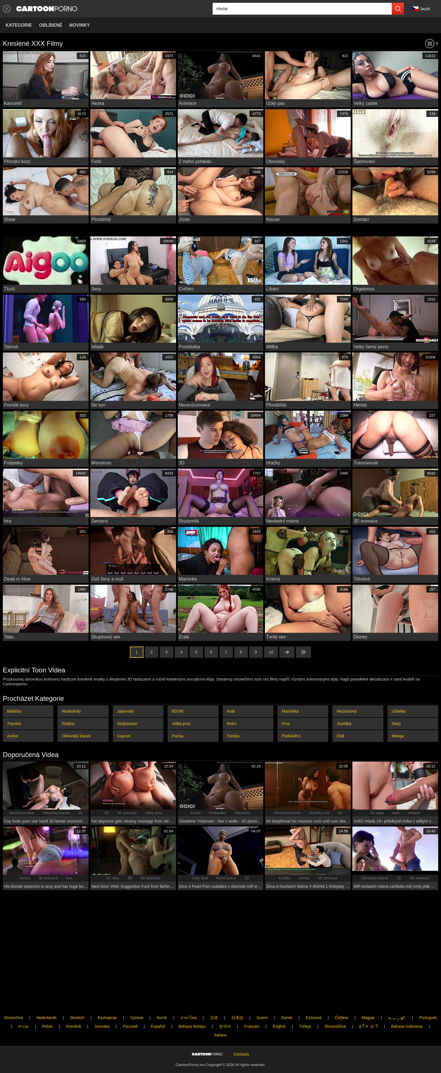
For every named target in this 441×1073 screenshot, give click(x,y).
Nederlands (47, 999)
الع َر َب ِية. (397, 999)
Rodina (68, 723)
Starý (396, 723)
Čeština (341, 999)
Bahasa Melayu (192, 1008)
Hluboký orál (319, 813)
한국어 (225, 1008)
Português (428, 999)
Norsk (162, 999)
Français (251, 1008)
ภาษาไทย (188, 999)
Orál (340, 736)
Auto (396, 813)
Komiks (284, 878)
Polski (47, 1008)
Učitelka (399, 711)
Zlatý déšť (200, 878)
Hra (69, 878)
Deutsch (77, 999)
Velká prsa (181, 723)
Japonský (125, 711)
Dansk (286, 999)
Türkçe (305, 1008)
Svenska (102, 1008)
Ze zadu (377, 813)
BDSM (177, 711)
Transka (14, 723)
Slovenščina (335, 1008)
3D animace (127, 813)
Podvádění (291, 736)
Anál (231, 711)
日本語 (237, 999)
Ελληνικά (313, 999)
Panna (177, 736)
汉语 (214, 999)
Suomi (262, 999)
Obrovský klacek (76, 736)
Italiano (220, 1016)
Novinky (79, 25)
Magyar (368, 999)
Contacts (241, 1045)
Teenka (233, 736)
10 (271, 652)
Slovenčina (13, 999)
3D (80, 813)
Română (73, 1008)
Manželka (290, 711)
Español (158, 1008)
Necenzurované (21, 813)
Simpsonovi (127, 723)
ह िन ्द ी (368, 1008)
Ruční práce (226, 878)
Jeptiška (344, 723)
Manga (398, 736)
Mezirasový (347, 711)
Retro (232, 723)
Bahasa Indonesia (407, 1008)
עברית (23, 1008)
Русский (130, 1008)
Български (107, 999)
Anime (12, 736)
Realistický (71, 711)
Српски (136, 999)
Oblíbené (50, 25)
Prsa (286, 723)
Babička (14, 711)
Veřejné (414, 813)
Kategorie (19, 25)
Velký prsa (153, 813)
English (279, 1008)
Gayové (123, 736)
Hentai (24, 878)
